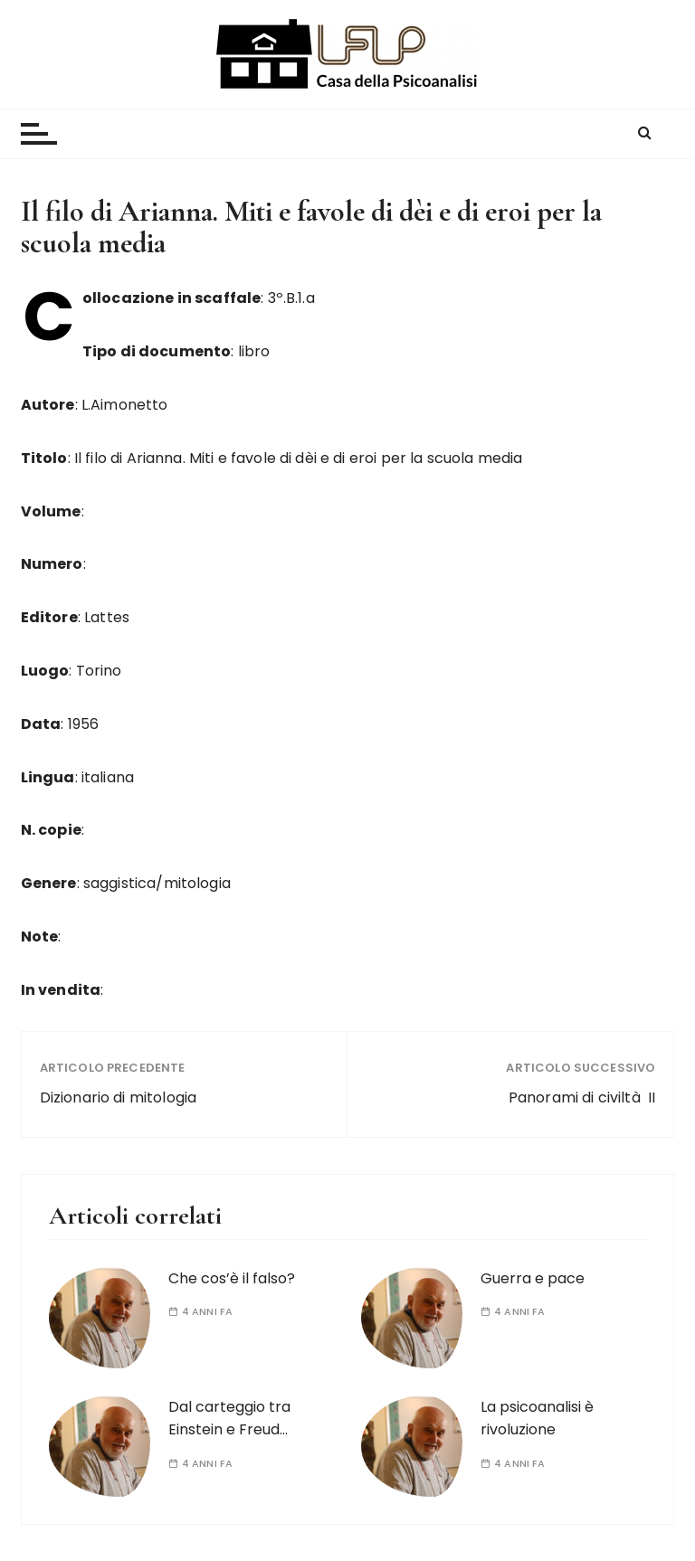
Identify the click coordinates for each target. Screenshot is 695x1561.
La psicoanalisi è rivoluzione (537, 1418)
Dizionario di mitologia (118, 1097)
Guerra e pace (533, 1278)
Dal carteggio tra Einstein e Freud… (229, 1418)
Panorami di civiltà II (582, 1097)
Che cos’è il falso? (231, 1278)
